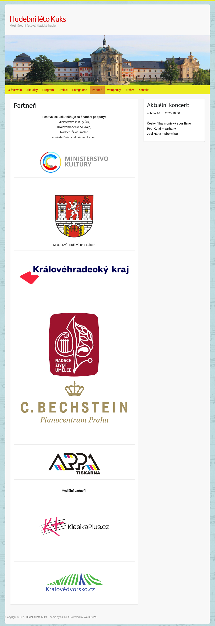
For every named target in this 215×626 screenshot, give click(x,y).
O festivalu (15, 90)
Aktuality (32, 90)
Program (48, 90)
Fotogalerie (79, 90)
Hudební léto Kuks (38, 18)
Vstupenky (114, 90)
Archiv (129, 90)
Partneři (97, 90)
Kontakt (143, 90)
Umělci (63, 90)
